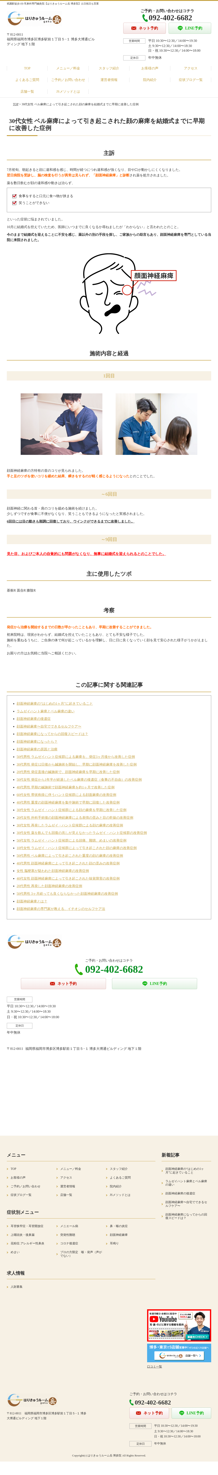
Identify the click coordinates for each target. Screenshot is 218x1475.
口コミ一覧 (154, 1366)
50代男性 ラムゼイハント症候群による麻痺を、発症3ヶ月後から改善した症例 (76, 757)
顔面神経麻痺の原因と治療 (37, 749)
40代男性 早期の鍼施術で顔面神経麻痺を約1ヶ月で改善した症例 (66, 787)
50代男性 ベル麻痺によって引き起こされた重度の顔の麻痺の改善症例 (70, 855)
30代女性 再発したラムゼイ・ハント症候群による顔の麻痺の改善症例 (70, 825)
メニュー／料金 (68, 68)
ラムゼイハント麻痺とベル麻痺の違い (46, 711)
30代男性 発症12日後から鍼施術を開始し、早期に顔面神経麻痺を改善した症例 (77, 764)
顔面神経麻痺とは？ (32, 901)
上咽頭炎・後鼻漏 (22, 1234)
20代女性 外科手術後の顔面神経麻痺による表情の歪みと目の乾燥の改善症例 (75, 817)
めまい (15, 1252)
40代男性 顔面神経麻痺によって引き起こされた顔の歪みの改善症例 (68, 863)
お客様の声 (149, 68)
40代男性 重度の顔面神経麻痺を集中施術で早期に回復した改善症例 (68, 802)
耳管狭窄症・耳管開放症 (27, 1226)
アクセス (191, 68)
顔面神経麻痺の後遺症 (34, 719)
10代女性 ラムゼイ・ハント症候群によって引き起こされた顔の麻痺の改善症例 (77, 848)
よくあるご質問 (27, 80)
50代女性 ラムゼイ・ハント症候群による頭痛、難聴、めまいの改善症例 (71, 840)
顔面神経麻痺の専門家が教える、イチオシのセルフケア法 (61, 909)
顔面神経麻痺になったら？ (37, 741)
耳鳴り (114, 1243)
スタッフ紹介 (109, 68)
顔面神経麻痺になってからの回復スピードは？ (52, 734)
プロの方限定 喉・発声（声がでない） (81, 1254)
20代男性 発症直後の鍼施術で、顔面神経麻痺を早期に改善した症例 (68, 772)
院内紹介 (150, 80)
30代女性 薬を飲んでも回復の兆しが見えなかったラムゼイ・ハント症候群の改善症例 (82, 833)
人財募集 (17, 1286)
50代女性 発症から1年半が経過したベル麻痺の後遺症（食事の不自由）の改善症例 (79, 779)
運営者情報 (109, 80)
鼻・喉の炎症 (119, 1226)
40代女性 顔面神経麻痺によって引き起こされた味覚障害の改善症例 (68, 878)
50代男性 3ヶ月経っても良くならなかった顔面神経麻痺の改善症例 (67, 893)
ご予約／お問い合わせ (68, 80)
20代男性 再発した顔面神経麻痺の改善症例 (49, 886)
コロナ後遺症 (69, 1243)
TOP (27, 68)
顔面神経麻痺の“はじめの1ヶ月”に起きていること (55, 703)
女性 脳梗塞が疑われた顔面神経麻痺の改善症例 (53, 871)
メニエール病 (69, 1226)
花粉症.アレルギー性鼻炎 (27, 1243)
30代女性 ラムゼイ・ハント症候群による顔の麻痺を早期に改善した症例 (71, 810)
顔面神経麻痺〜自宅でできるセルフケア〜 (49, 726)
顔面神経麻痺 (119, 1234)
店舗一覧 (27, 91)
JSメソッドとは (68, 91)
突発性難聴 (67, 1234)
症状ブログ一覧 (191, 80)
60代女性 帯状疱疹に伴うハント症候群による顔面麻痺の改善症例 (66, 795)
